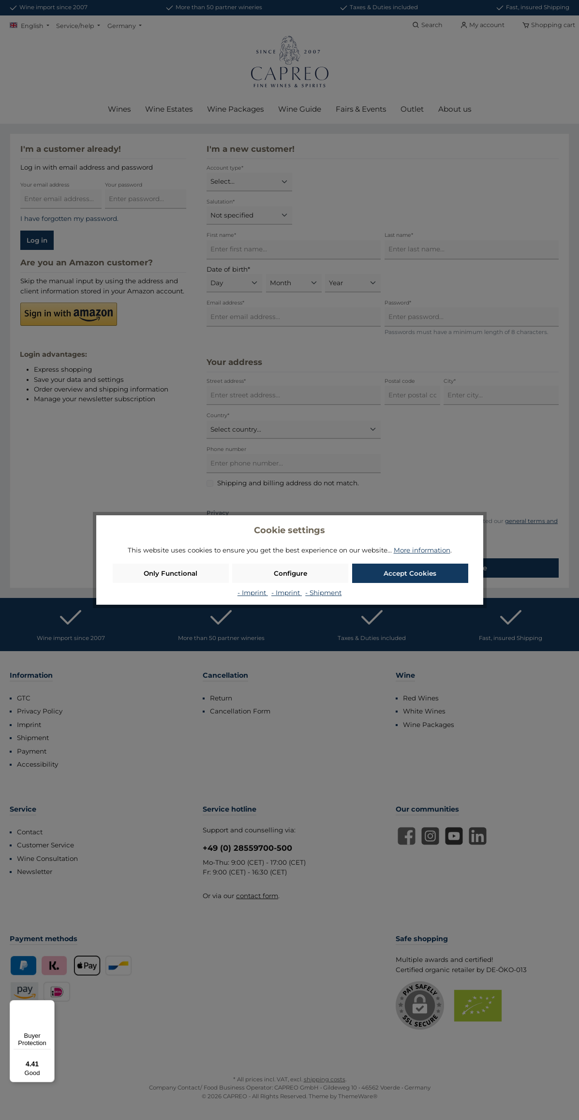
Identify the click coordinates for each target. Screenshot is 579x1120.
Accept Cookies (410, 573)
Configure (290, 573)
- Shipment (323, 592)
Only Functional (170, 573)
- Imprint (253, 592)
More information (422, 550)
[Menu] (49, 1006)
